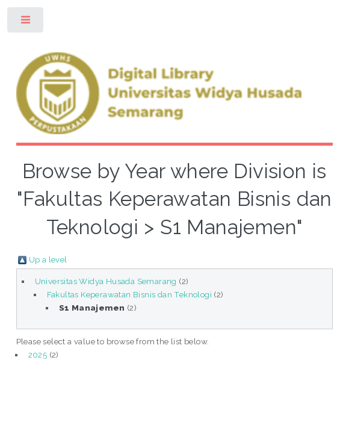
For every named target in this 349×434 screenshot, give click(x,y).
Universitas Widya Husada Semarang (106, 281)
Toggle (26, 22)
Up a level (48, 259)
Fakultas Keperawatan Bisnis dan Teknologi (129, 294)
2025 (38, 354)
